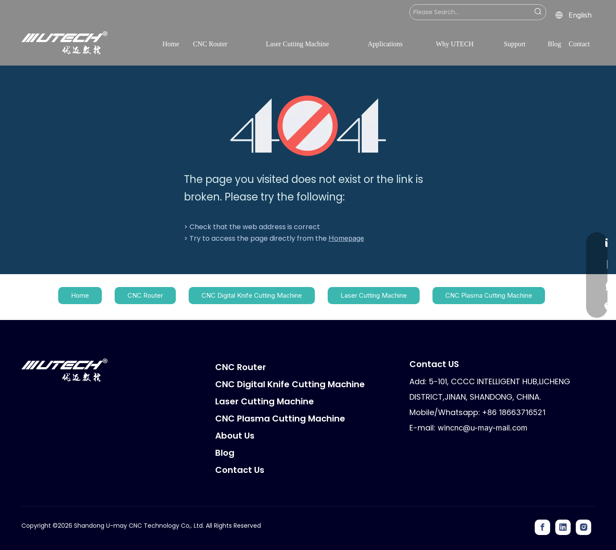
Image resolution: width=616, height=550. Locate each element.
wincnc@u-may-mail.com (482, 427)
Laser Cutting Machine (374, 295)
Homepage (346, 238)
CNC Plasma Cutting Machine (488, 295)
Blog (224, 453)
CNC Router (145, 295)
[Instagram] (583, 527)
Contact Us (239, 470)
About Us (235, 436)
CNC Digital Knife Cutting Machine (251, 295)
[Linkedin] (563, 527)
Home (80, 295)
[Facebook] (542, 527)
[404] (308, 126)
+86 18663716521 (513, 412)
